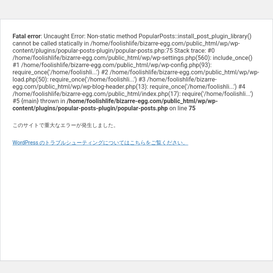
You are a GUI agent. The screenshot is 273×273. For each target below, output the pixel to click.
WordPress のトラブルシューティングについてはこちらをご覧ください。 (100, 143)
